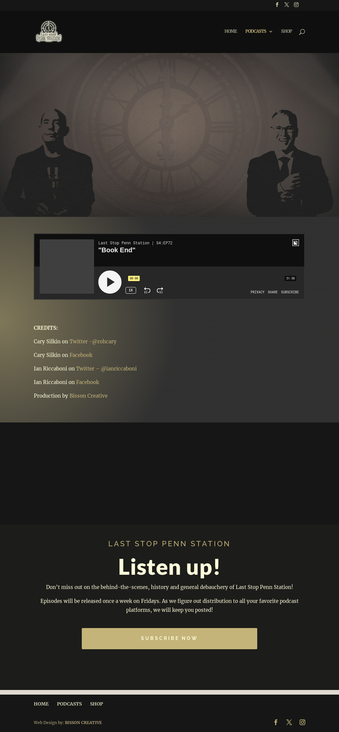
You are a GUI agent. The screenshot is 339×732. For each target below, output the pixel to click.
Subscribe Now (169, 638)
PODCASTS (255, 31)
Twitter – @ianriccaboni (106, 369)
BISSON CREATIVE (83, 722)
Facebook (81, 355)
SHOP (286, 31)
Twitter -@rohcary (93, 341)
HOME (230, 31)
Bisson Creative (89, 396)
